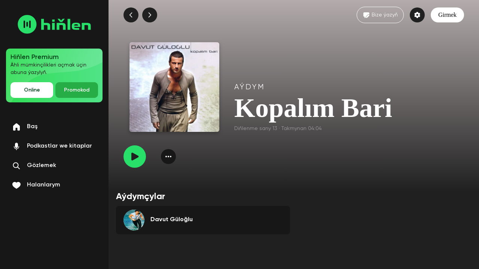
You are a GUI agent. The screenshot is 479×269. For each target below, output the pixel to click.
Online (32, 90)
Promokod (76, 90)
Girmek (447, 15)
